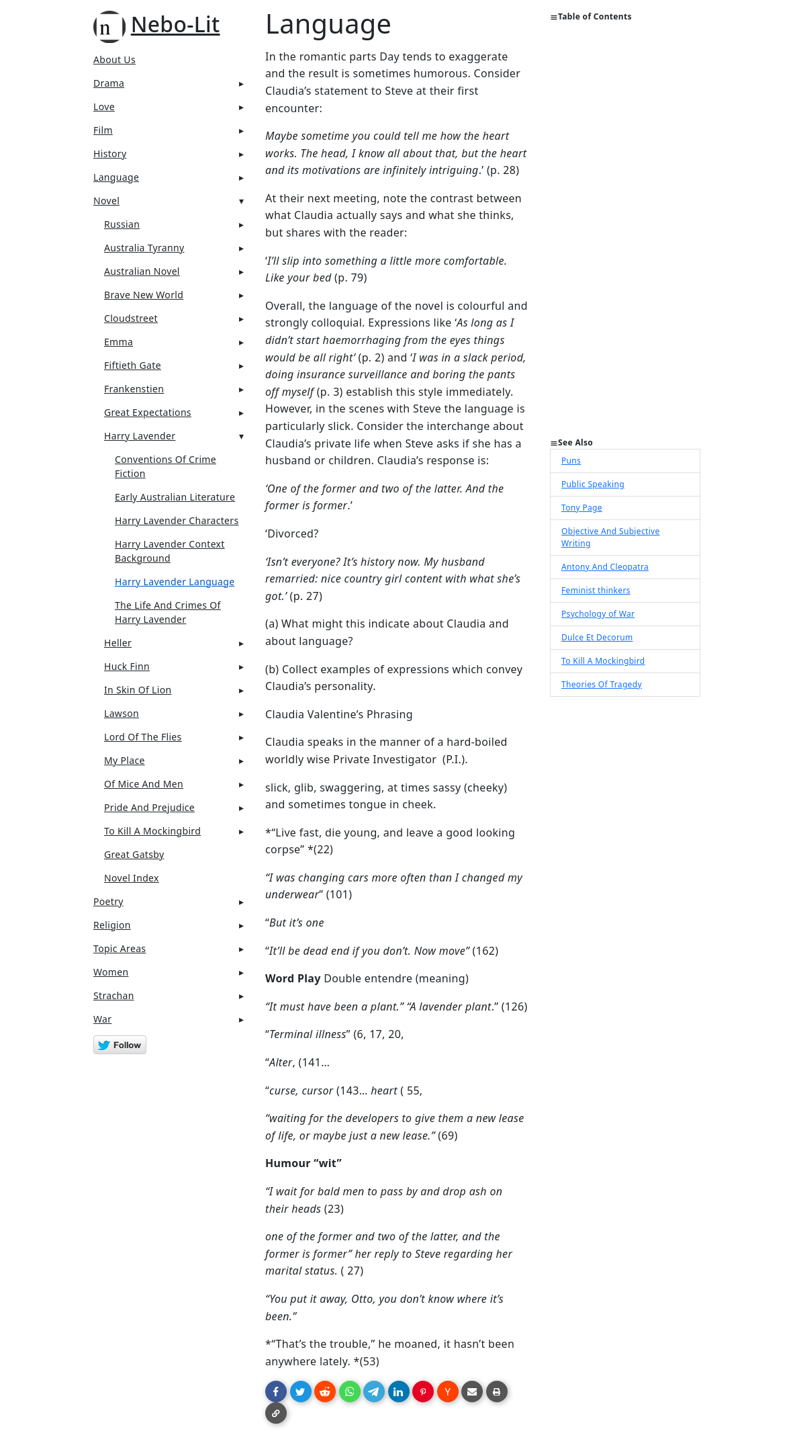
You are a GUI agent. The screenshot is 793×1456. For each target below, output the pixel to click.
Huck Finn (127, 666)
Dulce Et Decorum (597, 637)
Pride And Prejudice (149, 807)
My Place (124, 760)
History (109, 153)
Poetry (108, 901)
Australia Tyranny (144, 247)
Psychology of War (598, 613)
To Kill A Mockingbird (152, 830)
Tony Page (581, 507)
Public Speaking (592, 484)
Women (111, 972)
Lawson (121, 713)
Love (104, 106)
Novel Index (131, 877)
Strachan (113, 995)
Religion (112, 924)
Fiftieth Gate (132, 365)
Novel (106, 200)
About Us (114, 59)
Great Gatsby (134, 854)
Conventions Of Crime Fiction (165, 466)
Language (116, 177)
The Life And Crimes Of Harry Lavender (168, 612)
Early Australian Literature (175, 496)
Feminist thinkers (596, 590)
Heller (118, 642)
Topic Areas (119, 948)
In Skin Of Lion (138, 689)
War (102, 1019)
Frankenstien (134, 388)
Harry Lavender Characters (176, 520)
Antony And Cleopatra (605, 566)
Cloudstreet (131, 318)
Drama (108, 83)
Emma (118, 341)
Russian (122, 224)
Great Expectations (147, 412)
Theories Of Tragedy (601, 684)
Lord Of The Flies (143, 736)
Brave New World (143, 294)
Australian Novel (142, 271)
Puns (571, 460)
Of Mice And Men (143, 783)
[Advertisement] (625, 235)
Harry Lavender (139, 435)
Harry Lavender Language (174, 581)
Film (103, 130)
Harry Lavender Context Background (170, 551)
